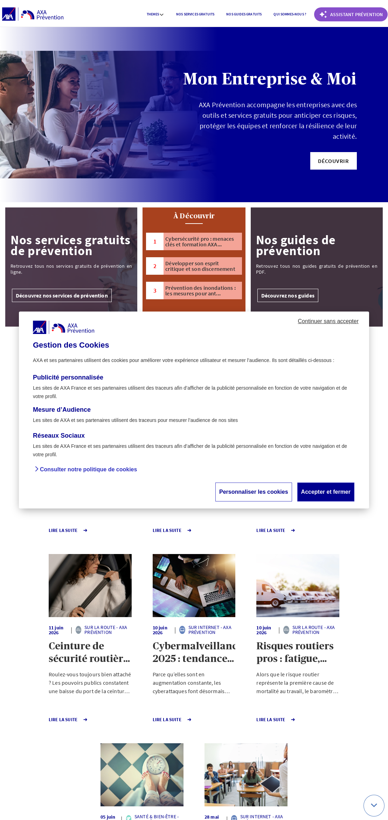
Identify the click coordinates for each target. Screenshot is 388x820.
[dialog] (194, 410)
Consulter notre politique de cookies (88, 469)
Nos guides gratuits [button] (244, 14)
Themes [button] (155, 14)
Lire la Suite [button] (32, 530)
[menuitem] (155, 14)
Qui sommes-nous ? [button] (289, 14)
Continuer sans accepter (328, 321)
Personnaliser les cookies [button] (253, 492)
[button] (333, 161)
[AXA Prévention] (32, 14)
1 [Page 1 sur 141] (154, 743)
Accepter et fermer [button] (326, 492)
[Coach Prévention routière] (351, 14)
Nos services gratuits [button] (195, 14)
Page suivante (217, 743)
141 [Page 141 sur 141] (180, 743)
